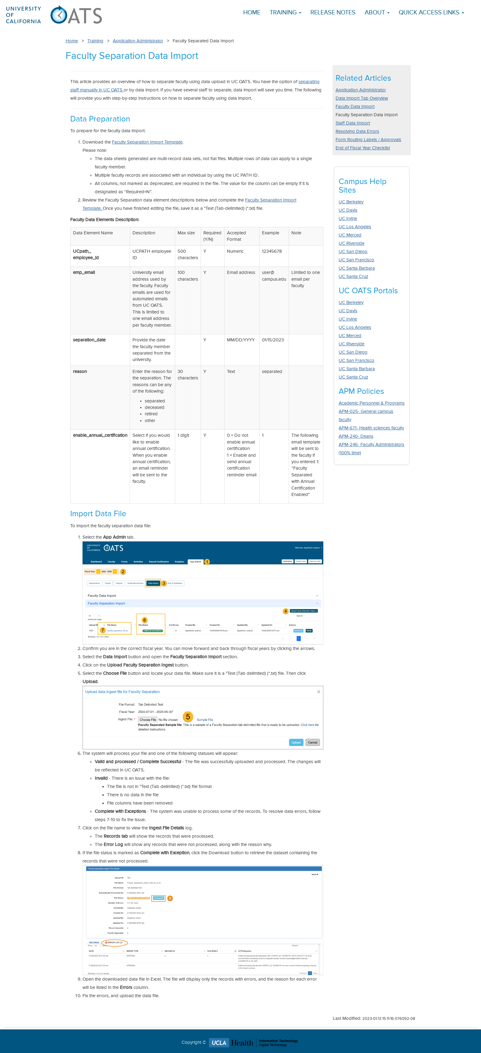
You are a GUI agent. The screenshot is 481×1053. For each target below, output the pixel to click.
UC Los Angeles (355, 227)
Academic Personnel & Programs (372, 403)
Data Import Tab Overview (362, 98)
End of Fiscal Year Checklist (363, 148)
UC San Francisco (356, 260)
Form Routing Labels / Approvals (368, 139)
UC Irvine (348, 218)
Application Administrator (138, 41)
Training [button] (285, 13)
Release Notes (333, 13)
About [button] (377, 13)
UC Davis (348, 210)
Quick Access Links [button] (431, 13)
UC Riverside (351, 243)
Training (95, 41)
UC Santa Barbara (357, 268)
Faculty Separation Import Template (147, 142)
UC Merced (350, 235)
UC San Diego (353, 251)
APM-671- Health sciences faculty (371, 428)
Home (251, 13)
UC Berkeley (351, 202)
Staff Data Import (353, 123)
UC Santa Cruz (353, 276)
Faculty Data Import (355, 106)
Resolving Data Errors (357, 131)
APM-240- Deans (356, 436)
